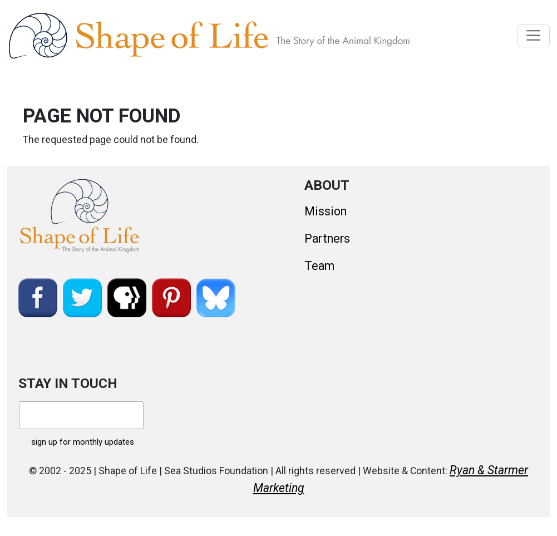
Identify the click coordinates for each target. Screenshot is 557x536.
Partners (327, 238)
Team (319, 266)
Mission (325, 211)
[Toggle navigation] (533, 35)
